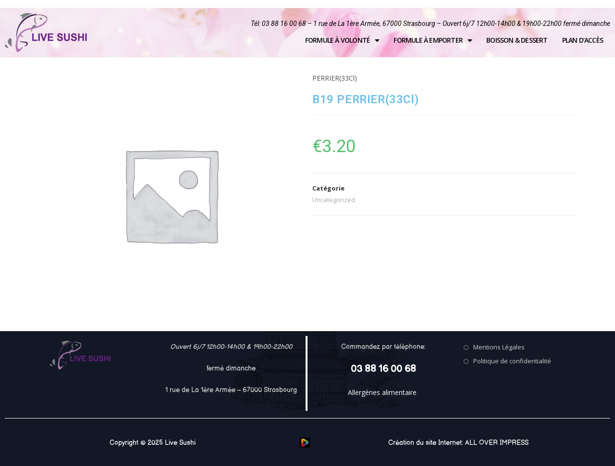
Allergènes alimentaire (382, 392)
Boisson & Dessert (516, 40)
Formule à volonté (342, 40)
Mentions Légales (499, 347)
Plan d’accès (582, 40)
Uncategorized (333, 199)
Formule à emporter (433, 40)
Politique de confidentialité (512, 361)
